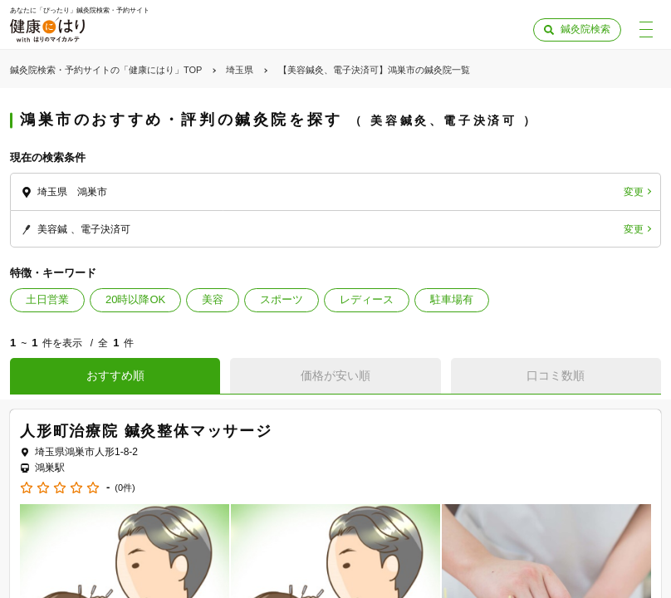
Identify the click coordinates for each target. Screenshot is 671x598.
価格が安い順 (335, 375)
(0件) (125, 488)
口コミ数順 (556, 375)
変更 (634, 192)
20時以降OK (135, 299)
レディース (367, 299)
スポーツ (281, 299)
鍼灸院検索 (585, 29)
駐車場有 (451, 299)
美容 (212, 299)
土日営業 (47, 299)
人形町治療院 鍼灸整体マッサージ (146, 431)
